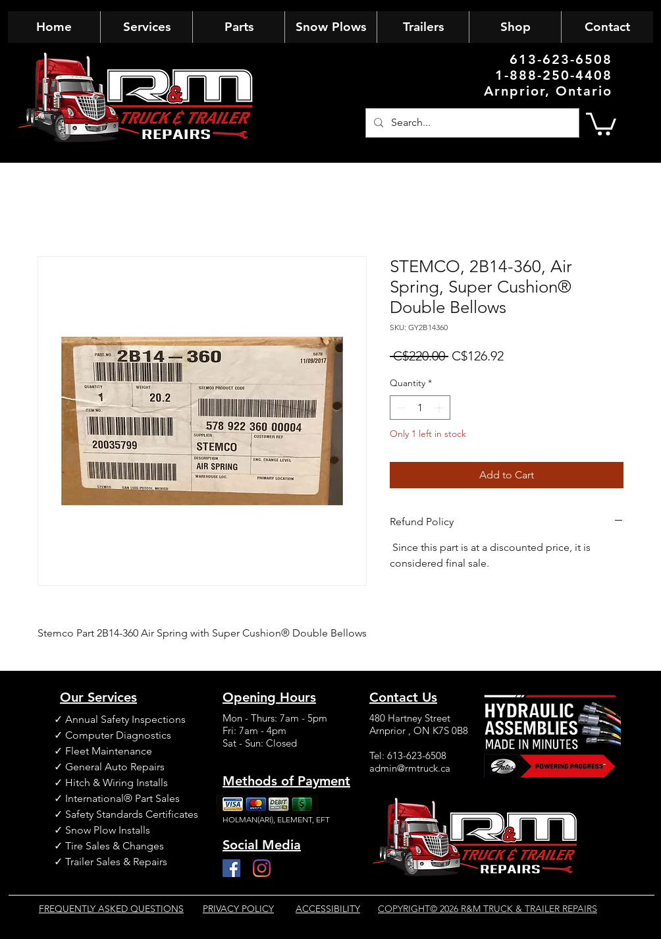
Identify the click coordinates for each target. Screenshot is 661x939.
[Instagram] (262, 868)
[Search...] (471, 123)
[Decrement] (400, 407)
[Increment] (440, 407)
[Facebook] (231, 868)
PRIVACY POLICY (238, 909)
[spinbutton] (420, 407)
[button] (601, 123)
